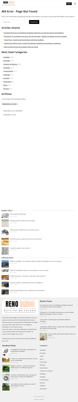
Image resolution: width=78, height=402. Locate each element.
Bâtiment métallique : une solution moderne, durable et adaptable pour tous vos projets (36, 261)
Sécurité (6, 89)
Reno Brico (41, 396)
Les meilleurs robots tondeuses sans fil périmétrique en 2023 (23, 385)
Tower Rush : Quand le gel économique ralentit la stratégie (24, 40)
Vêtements (43, 389)
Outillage (6, 57)
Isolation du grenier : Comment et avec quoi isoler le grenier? (27, 276)
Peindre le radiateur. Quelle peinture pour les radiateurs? (26, 283)
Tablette (42, 386)
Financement (44, 368)
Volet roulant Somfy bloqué (18, 214)
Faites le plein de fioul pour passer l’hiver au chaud (21, 47)
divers (5, 85)
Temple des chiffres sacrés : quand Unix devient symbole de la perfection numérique (32, 43)
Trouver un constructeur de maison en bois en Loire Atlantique (24, 359)
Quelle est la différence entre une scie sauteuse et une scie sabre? (29, 270)
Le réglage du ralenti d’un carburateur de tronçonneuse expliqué (23, 350)
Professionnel (8, 71)
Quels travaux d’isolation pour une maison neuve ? (24, 230)
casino (42, 356)
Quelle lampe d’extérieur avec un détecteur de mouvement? (27, 290)
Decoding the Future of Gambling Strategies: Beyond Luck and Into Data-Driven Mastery (34, 33)
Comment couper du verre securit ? (20, 248)
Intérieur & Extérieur (10, 64)
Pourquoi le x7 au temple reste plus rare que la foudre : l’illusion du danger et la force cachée (35, 36)
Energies (6, 78)
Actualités (6, 68)
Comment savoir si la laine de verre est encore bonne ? (26, 239)
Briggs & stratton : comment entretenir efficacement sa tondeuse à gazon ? (23, 366)
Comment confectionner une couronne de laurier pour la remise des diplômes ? (23, 376)
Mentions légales (39, 399)
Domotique (7, 82)
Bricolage (6, 61)
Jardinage (6, 75)
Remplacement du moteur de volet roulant (22, 221)
